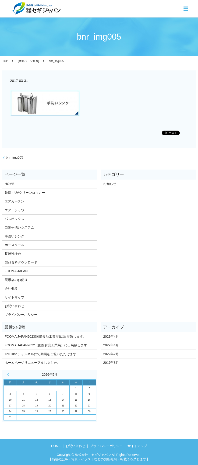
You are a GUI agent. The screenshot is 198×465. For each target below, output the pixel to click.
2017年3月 (111, 362)
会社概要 (11, 288)
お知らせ (109, 184)
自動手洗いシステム (19, 227)
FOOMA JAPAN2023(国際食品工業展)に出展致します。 (45, 336)
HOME (9, 184)
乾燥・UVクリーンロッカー (25, 192)
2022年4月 (111, 345)
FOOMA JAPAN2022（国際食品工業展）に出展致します (46, 345)
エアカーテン (14, 201)
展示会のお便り (16, 280)
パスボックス (14, 219)
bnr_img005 (14, 157)
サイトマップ (14, 297)
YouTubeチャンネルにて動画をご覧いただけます (40, 354)
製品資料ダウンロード (21, 262)
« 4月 (9, 374)
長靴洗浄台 (13, 254)
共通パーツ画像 (28, 61)
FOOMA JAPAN (16, 271)
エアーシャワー (16, 210)
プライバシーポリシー (21, 314)
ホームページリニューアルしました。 (32, 362)
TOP (5, 61)
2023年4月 (111, 336)
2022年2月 (111, 354)
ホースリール (14, 245)
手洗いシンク (14, 236)
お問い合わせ (14, 306)
